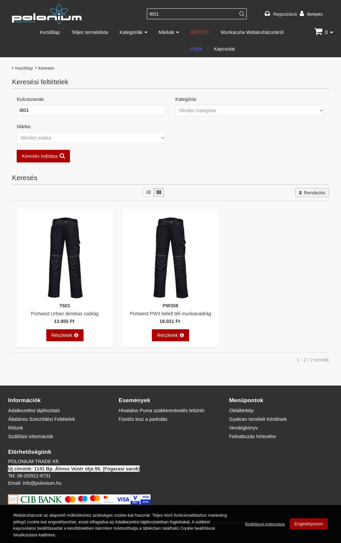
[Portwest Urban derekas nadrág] (65, 298)
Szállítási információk (30, 436)
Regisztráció (285, 14)
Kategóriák (131, 32)
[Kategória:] (249, 111)
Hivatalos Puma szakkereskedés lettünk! (161, 410)
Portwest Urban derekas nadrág (65, 313)
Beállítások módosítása (265, 523)
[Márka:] (91, 138)
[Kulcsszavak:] (91, 110)
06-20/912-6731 (34, 475)
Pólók (196, 49)
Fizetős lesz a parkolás (143, 419)
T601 (64, 305)
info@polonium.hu (42, 483)
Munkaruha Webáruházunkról (252, 32)
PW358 (170, 305)
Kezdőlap (50, 32)
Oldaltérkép (241, 410)
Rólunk (15, 427)
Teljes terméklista (89, 32)
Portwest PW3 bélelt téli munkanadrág (170, 313)
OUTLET (199, 32)
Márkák (166, 32)
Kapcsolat (224, 49)
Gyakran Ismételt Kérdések (258, 419)
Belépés (315, 14)
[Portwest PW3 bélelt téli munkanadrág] (170, 298)
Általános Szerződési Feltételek (41, 419)
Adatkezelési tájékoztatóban (142, 522)
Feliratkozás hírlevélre (252, 436)
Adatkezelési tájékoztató (34, 410)
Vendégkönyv (243, 427)
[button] (170, 156)
